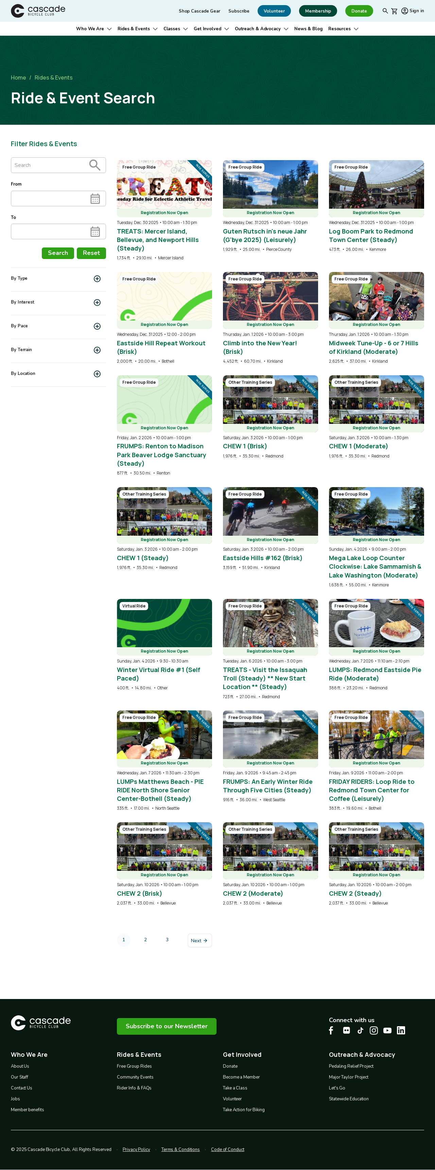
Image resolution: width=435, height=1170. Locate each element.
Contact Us (21, 1088)
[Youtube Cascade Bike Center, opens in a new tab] (387, 1030)
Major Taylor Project (348, 1077)
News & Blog (308, 29)
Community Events (135, 1077)
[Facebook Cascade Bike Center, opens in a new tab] (333, 1030)
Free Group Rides (134, 1066)
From (16, 184)
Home (18, 77)
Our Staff (19, 1077)
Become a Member (241, 1077)
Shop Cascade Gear (199, 11)
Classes (171, 29)
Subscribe (238, 11)
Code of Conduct (227, 1150)
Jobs (15, 1099)
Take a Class (235, 1088)
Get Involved (207, 29)
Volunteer (232, 1099)
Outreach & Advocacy (258, 29)
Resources (339, 29)
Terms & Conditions (180, 1150)
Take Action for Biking (244, 1110)
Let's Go (337, 1088)
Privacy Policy (136, 1150)
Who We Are (90, 29)
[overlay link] (164, 210)
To (13, 217)
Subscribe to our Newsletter (167, 1026)
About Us (20, 1066)
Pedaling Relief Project (351, 1066)
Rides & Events (134, 29)
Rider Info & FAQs (134, 1088)
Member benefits (27, 1110)
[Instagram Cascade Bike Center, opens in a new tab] (374, 1030)
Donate (230, 1066)
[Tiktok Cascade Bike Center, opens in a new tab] (360, 1030)
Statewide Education (349, 1099)
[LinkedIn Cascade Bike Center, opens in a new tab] (401, 1030)
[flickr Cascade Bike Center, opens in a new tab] (347, 1030)
